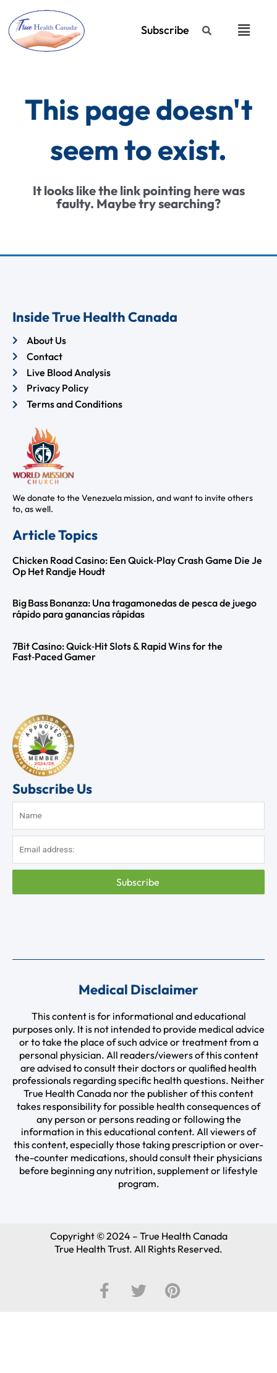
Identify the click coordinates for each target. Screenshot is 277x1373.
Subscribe (138, 882)
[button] (244, 30)
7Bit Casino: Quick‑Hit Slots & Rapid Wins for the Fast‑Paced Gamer (117, 651)
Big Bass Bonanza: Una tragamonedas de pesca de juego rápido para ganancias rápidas (134, 608)
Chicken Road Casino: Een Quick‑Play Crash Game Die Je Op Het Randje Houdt (137, 565)
